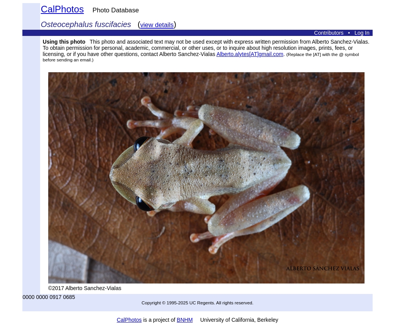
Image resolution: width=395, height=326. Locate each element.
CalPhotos (62, 9)
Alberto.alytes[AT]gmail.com (249, 54)
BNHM (184, 320)
